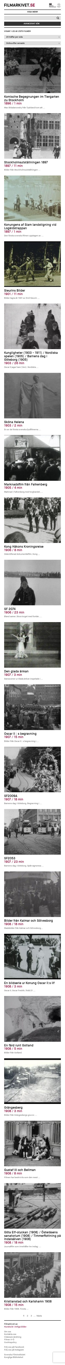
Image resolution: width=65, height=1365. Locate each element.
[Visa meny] (32, 12)
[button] (57, 18)
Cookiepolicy (10, 1342)
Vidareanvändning (12, 1337)
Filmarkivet (19, 5)
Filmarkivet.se (32, 1325)
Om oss (7, 1331)
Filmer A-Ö (9, 1339)
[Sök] (29, 18)
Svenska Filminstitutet (14, 1354)
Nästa (39, 1316)
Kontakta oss (10, 1334)
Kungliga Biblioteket (13, 1357)
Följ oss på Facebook (14, 1347)
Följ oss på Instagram (14, 1350)
